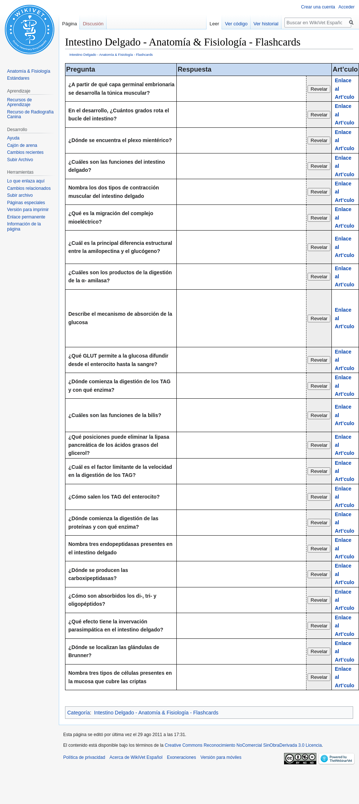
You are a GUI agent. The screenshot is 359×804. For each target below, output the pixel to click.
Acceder (346, 7)
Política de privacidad (84, 757)
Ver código (236, 23)
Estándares (18, 78)
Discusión (93, 23)
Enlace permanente (26, 217)
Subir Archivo (20, 159)
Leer (214, 23)
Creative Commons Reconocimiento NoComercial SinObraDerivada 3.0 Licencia (243, 745)
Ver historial (266, 23)
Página (69, 23)
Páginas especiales (26, 202)
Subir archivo (20, 195)
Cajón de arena (22, 145)
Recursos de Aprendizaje (19, 102)
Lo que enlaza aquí (25, 181)
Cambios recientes (25, 152)
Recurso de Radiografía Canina (30, 114)
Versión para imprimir (28, 209)
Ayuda (13, 138)
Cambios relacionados (29, 188)
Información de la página (24, 226)
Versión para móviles (221, 757)
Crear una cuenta (318, 7)
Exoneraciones (181, 757)
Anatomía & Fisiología (28, 71)
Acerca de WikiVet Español (136, 757)
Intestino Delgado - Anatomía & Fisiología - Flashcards (111, 54)
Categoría (78, 713)
